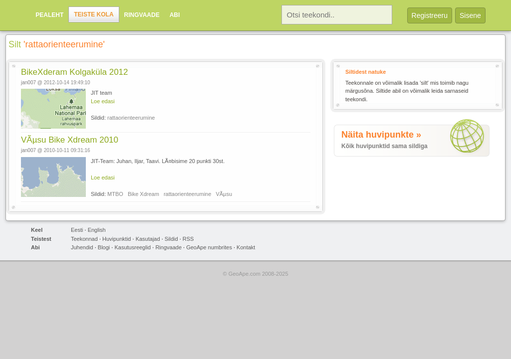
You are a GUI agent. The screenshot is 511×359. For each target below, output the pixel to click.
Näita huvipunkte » (381, 135)
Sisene (470, 15)
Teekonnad (84, 239)
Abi (175, 14)
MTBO (115, 194)
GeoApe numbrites (209, 247)
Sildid (171, 239)
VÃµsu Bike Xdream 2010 (69, 140)
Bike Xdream (143, 194)
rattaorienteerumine (131, 118)
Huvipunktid (116, 239)
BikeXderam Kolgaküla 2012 (74, 72)
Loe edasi (103, 101)
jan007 (28, 82)
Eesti (77, 230)
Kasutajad (148, 239)
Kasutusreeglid (132, 247)
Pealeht (49, 14)
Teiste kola (93, 14)
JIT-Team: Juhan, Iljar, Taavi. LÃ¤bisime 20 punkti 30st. (158, 161)
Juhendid (82, 247)
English (97, 230)
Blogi (104, 247)
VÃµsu (224, 194)
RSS (188, 239)
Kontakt (246, 247)
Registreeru (430, 15)
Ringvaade (142, 14)
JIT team (101, 93)
